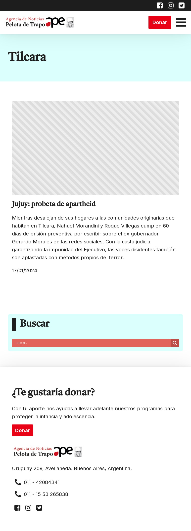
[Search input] (92, 343)
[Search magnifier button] (175, 343)
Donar (159, 22)
